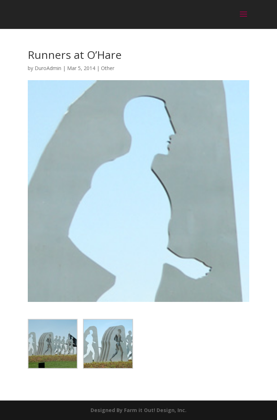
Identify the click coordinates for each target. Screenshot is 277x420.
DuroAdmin (48, 68)
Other (107, 68)
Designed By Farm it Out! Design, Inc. (138, 410)
